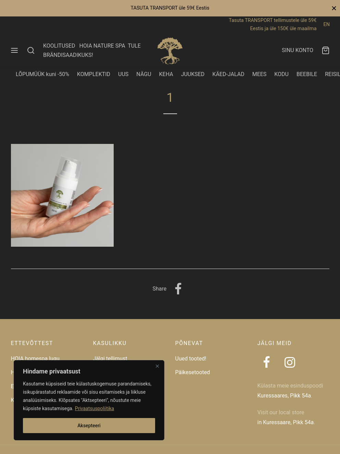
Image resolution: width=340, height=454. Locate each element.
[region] (89, 400)
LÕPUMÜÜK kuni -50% (42, 74)
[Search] (31, 50)
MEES (259, 74)
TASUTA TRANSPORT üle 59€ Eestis (169, 8)
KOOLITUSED (59, 45)
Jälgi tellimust (110, 358)
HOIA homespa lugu (35, 358)
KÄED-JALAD (228, 74)
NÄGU (143, 74)
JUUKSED (193, 74)
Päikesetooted (192, 372)
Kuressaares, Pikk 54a (284, 395)
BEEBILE (307, 74)
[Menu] (14, 50)
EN (327, 24)
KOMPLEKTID (93, 74)
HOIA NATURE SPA (102, 45)
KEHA (166, 74)
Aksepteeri (88, 425)
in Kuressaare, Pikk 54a (285, 422)
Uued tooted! (190, 358)
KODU (281, 74)
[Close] (157, 366)
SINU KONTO (297, 50)
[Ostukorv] (326, 50)
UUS (123, 74)
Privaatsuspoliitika (94, 408)
